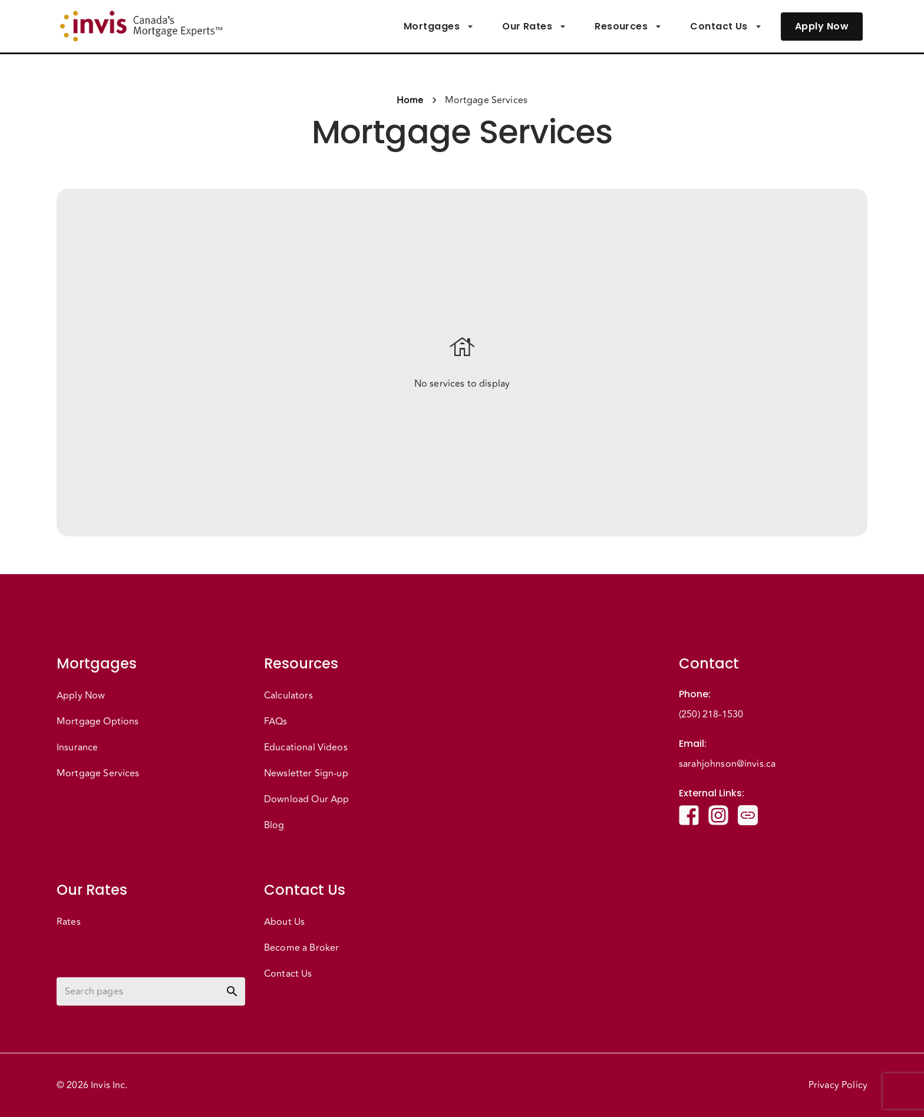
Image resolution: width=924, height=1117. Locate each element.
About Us (284, 922)
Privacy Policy (837, 1085)
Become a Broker (301, 948)
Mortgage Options (97, 721)
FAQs (276, 721)
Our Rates (534, 26)
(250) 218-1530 (711, 714)
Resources (628, 26)
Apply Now (822, 26)
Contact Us (726, 26)
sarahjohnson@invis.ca (727, 764)
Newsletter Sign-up (306, 773)
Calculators (288, 695)
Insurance (77, 747)
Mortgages (439, 26)
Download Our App (306, 799)
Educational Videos (306, 747)
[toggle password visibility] (232, 991)
